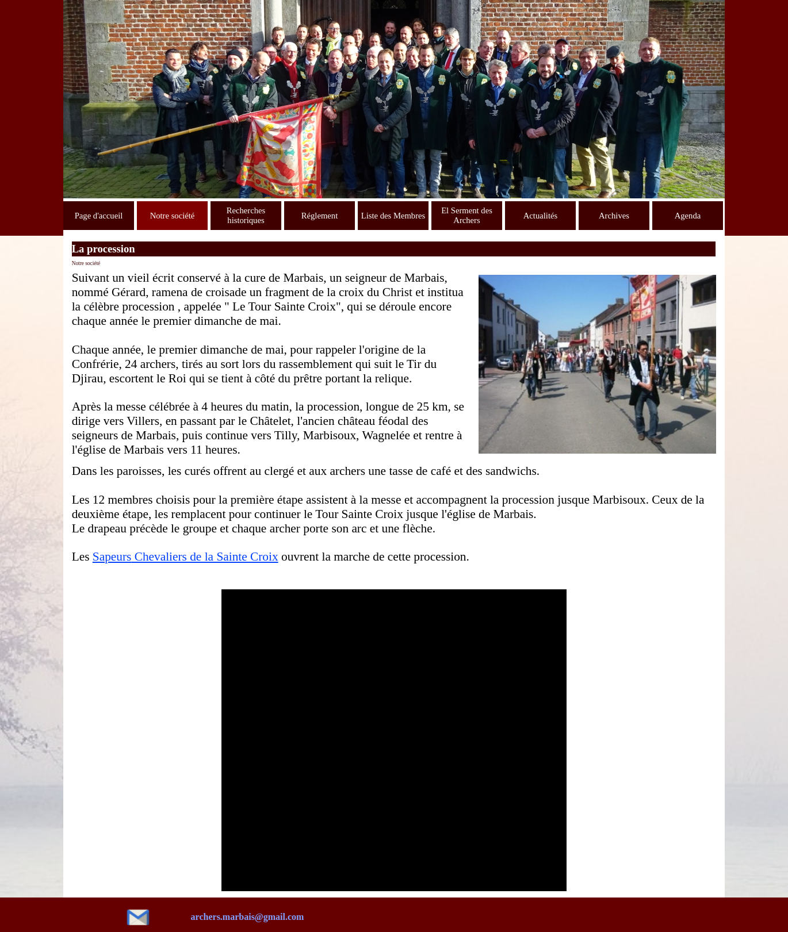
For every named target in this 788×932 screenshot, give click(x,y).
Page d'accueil (99, 215)
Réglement (319, 215)
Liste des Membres (393, 215)
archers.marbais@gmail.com (247, 917)
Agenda (688, 215)
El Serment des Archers (466, 215)
